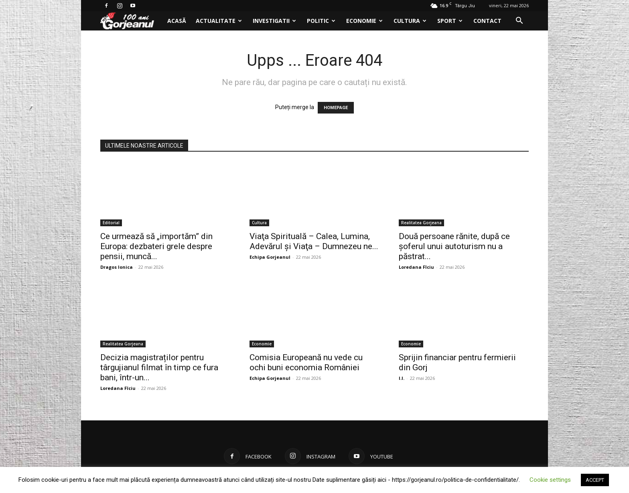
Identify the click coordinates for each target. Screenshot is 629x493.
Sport (450, 20)
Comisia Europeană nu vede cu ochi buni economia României (306, 362)
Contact (487, 20)
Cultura (410, 20)
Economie (364, 20)
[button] (519, 21)
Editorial (111, 222)
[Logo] (131, 21)
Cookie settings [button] (550, 479)
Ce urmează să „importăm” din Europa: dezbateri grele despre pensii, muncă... (156, 246)
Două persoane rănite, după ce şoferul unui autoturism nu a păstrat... (454, 246)
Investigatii (274, 20)
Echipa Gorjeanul (270, 257)
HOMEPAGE (336, 107)
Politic (321, 20)
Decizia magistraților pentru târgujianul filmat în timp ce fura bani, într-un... (159, 367)
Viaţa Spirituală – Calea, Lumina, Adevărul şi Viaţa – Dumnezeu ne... (314, 241)
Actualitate (219, 20)
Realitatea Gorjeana (421, 222)
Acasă (176, 20)
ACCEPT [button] (595, 480)
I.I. (401, 378)
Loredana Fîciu (416, 267)
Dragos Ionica (116, 267)
